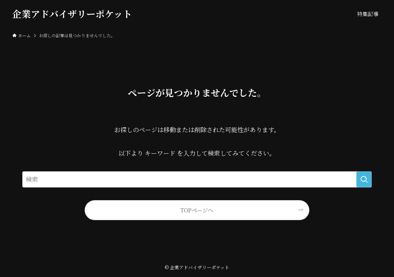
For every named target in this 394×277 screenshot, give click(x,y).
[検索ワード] (197, 179)
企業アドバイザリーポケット (72, 13)
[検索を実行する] (364, 179)
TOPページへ (196, 210)
